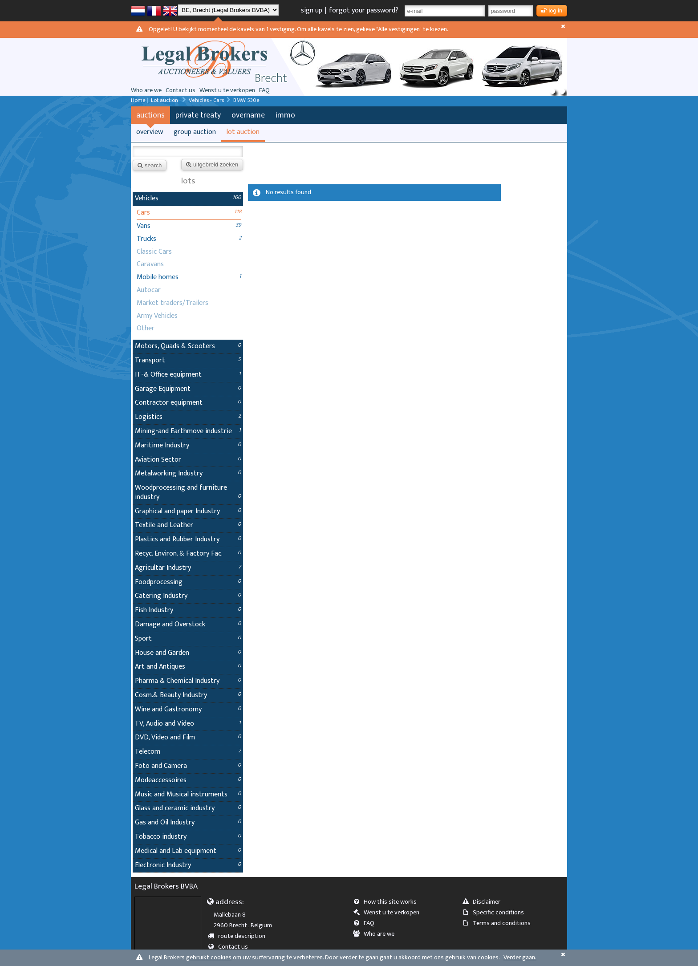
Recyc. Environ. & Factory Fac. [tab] (188, 554)
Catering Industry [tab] (188, 596)
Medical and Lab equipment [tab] (188, 851)
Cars (143, 213)
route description (240, 936)
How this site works (388, 902)
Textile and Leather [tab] (188, 525)
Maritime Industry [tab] (188, 445)
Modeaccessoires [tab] (188, 780)
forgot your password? (363, 10)
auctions (150, 115)
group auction (195, 132)
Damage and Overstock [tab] (188, 624)
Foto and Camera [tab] (188, 766)
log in (551, 10)
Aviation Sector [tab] (188, 460)
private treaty (198, 115)
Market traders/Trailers (172, 303)
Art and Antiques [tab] (188, 667)
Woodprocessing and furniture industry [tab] (188, 492)
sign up (311, 10)
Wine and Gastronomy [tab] (188, 709)
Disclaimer (484, 902)
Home (138, 100)
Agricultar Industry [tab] (188, 568)
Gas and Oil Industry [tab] (188, 822)
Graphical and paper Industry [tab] (188, 511)
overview (149, 132)
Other (145, 328)
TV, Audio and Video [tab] (188, 724)
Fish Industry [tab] (188, 610)
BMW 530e (246, 100)
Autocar (149, 290)
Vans (143, 226)
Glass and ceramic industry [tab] (188, 808)
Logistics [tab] (188, 417)
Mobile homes (158, 277)
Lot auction (165, 100)
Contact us (180, 90)
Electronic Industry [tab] (188, 865)
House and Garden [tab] (188, 653)
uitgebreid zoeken (212, 164)
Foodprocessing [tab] (188, 582)
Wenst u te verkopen (227, 90)
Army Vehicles (157, 316)
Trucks (146, 239)
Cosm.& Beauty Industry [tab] (188, 695)
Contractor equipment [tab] (188, 403)
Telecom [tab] (188, 752)
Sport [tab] (188, 639)
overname (248, 115)
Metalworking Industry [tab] (188, 473)
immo (285, 115)
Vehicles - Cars (206, 100)
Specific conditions (496, 912)
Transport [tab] (188, 360)
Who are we (146, 90)
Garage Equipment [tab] (188, 389)
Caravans (150, 264)
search (150, 165)
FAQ (264, 90)
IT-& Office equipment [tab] (188, 375)
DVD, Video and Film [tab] (188, 737)
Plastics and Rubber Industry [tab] (188, 539)
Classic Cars (154, 252)
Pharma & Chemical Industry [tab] (188, 681)
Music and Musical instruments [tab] (188, 794)
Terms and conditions (499, 923)
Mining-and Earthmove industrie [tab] (188, 431)
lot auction (243, 132)
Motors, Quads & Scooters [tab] (188, 346)
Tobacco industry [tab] (188, 837)
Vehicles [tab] (188, 198)
